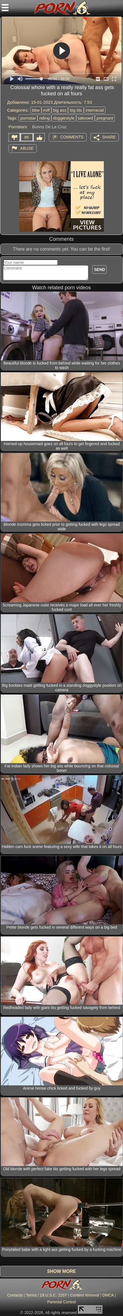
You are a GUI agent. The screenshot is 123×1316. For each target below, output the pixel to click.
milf (46, 110)
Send (99, 269)
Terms (31, 1295)
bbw (36, 110)
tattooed (85, 118)
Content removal (84, 1295)
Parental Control (61, 1302)
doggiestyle (63, 118)
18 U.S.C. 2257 (53, 1295)
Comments (72, 137)
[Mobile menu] (5, 7)
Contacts (15, 1295)
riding (44, 118)
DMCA (108, 1295)
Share (109, 137)
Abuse (26, 148)
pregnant (104, 118)
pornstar (28, 118)
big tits (76, 110)
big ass (60, 110)
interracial (94, 110)
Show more (61, 1271)
